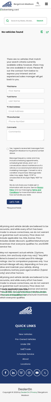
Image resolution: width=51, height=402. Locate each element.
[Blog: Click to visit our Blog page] (21, 372)
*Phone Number (13, 117)
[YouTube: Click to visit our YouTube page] (37, 372)
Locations (25, 364)
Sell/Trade (25, 349)
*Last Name (11, 97)
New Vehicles (25, 334)
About (25, 358)
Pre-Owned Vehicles (25, 339)
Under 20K (26, 344)
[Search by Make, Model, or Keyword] (22, 21)
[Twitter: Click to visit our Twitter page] (45, 372)
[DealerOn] (25, 389)
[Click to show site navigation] (46, 4)
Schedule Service (25, 354)
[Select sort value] (46, 32)
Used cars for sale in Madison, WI (18, 292)
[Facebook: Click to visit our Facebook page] (5, 372)
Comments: (12, 127)
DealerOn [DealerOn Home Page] (25, 392)
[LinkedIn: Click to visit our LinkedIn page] (13, 372)
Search (40, 20)
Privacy (34, 392)
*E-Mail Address (13, 107)
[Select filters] (41, 32)
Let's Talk (14, 201)
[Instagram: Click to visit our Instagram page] (29, 372)
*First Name (11, 86)
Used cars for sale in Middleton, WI (24, 293)
